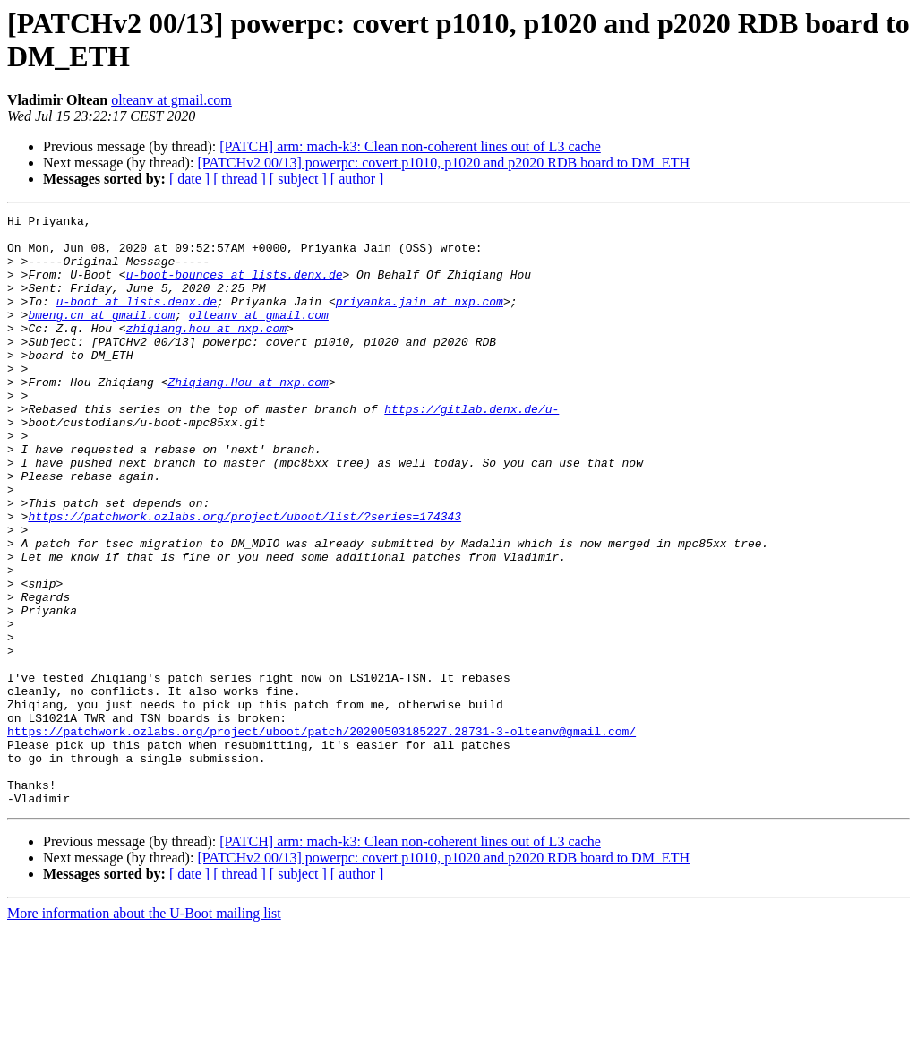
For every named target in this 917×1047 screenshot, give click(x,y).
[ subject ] (298, 178)
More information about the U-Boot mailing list (144, 1031)
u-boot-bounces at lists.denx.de (234, 287)
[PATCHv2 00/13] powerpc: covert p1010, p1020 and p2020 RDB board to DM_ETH (443, 162)
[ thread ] (239, 178)
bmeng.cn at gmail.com (101, 336)
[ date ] (189, 178)
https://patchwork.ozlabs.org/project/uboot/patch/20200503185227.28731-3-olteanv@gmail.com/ (321, 836)
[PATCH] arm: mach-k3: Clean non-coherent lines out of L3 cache (410, 146)
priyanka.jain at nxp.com (419, 320)
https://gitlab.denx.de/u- (471, 449)
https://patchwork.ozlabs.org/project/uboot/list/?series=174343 (244, 578)
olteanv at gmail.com (171, 99)
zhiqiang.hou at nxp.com (206, 352)
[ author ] (357, 178)
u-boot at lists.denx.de (136, 320)
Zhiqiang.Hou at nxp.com (247, 416)
